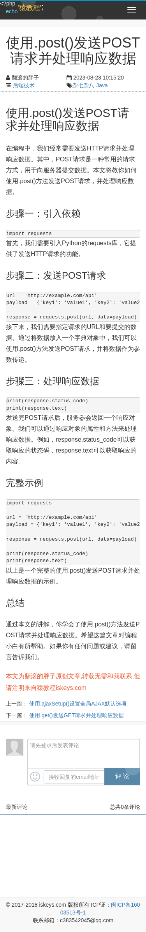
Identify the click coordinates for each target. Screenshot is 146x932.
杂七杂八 (83, 85)
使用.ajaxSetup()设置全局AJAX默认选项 (78, 703)
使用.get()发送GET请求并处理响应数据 (76, 715)
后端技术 (24, 85)
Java (102, 85)
